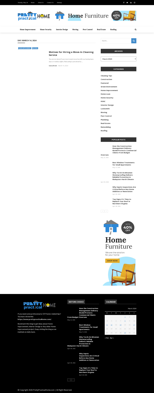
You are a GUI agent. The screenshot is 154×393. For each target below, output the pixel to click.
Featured (105, 83)
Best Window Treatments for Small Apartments (124, 163)
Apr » (112, 338)
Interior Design (62, 29)
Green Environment (109, 86)
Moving (75, 29)
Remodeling (106, 127)
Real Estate (101, 29)
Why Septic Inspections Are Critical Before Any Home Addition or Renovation (124, 189)
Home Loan (105, 94)
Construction (106, 79)
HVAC (103, 101)
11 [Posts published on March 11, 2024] (107, 325)
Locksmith (105, 108)
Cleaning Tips (106, 76)
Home (32, 2)
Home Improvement (28, 29)
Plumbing (105, 120)
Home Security (46, 29)
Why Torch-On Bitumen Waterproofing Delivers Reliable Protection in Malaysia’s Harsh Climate (123, 176)
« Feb (107, 338)
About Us (41, 2)
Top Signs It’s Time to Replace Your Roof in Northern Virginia (122, 201)
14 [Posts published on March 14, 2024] (120, 325)
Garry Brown (53, 66)
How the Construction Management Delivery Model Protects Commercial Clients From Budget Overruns (118, 150)
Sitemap (59, 2)
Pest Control (87, 29)
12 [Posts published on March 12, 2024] (111, 325)
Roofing (113, 29)
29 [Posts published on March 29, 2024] (125, 333)
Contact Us (50, 2)
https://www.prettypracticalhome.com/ (34, 319)
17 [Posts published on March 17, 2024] (134, 325)
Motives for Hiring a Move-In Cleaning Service (71, 53)
